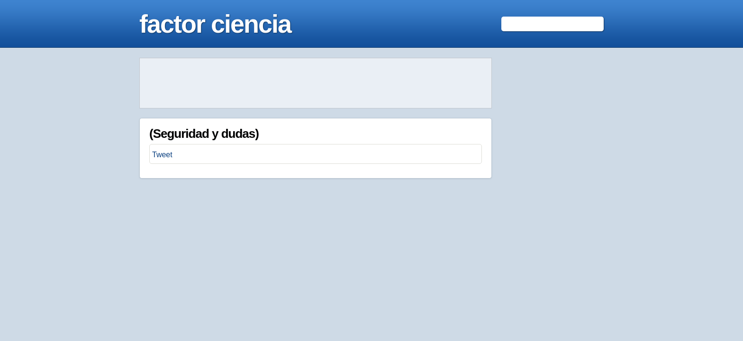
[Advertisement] (315, 83)
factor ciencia (215, 23)
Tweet (162, 155)
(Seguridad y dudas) (204, 133)
